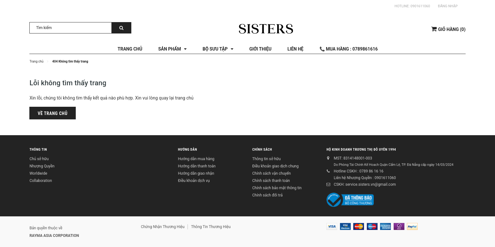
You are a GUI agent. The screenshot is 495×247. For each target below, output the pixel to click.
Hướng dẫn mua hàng (196, 159)
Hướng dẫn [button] (187, 150)
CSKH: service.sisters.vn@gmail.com (365, 184)
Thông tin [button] (38, 150)
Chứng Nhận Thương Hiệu (162, 227)
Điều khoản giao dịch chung (275, 166)
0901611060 (420, 6)
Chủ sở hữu (39, 159)
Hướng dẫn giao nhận (196, 173)
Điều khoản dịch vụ (194, 180)
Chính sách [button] (262, 150)
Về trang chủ (52, 113)
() (448, 29)
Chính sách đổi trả (267, 195)
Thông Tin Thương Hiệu (210, 227)
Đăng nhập (447, 6)
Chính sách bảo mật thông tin (276, 188)
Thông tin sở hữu (266, 159)
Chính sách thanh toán (271, 180)
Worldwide (38, 173)
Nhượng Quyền (41, 166)
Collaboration (40, 180)
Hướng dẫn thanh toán (197, 166)
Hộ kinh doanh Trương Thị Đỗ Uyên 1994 (361, 150)
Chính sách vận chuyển (271, 173)
